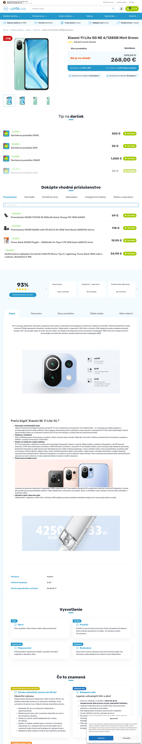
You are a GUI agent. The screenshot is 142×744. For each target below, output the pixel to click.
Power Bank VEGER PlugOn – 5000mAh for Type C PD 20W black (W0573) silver (52, 242)
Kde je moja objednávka (48, 703)
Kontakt (131, 2)
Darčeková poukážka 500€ (25, 135)
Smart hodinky (80, 711)
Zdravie (77, 719)
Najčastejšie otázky (46, 707)
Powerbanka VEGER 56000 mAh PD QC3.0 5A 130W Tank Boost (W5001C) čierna (52, 229)
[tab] (71, 665)
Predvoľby (126, 738)
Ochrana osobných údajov (121, 707)
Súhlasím (101, 738)
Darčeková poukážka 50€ (24, 147)
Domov (6, 30)
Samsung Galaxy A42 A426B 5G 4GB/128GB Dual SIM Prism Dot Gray (18, 644)
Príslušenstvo (80, 707)
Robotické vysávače (82, 715)
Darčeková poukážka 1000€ (25, 160)
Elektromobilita (80, 723)
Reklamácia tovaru (108, 2)
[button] (121, 8)
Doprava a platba (121, 2)
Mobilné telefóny (17, 30)
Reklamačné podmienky (48, 711)
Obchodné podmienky (119, 703)
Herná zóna (79, 728)
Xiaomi (28, 30)
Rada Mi (37, 30)
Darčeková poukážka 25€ (24, 172)
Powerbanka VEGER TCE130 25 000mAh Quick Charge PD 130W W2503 (48, 217)
